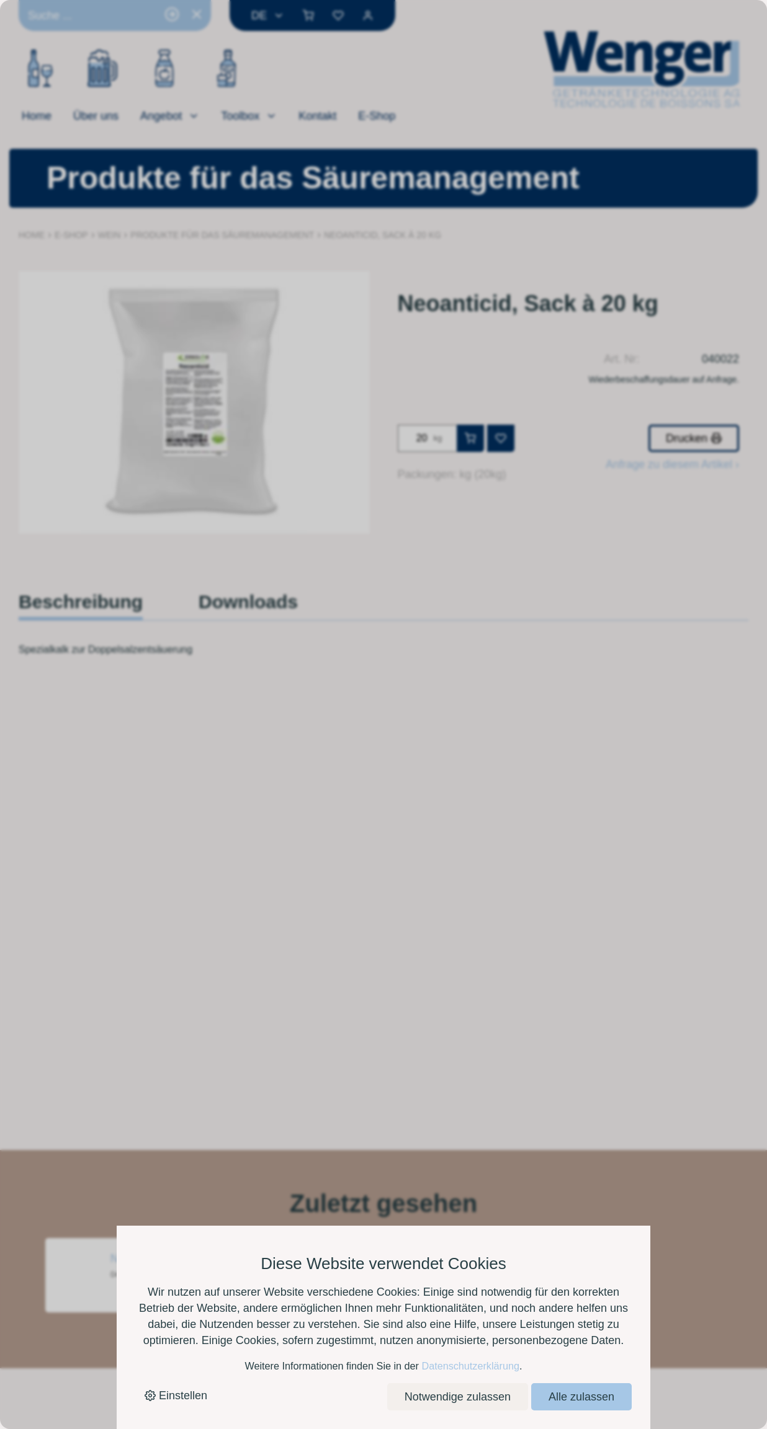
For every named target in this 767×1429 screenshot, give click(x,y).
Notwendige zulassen (458, 1397)
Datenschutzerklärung (470, 1365)
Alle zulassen (581, 1397)
